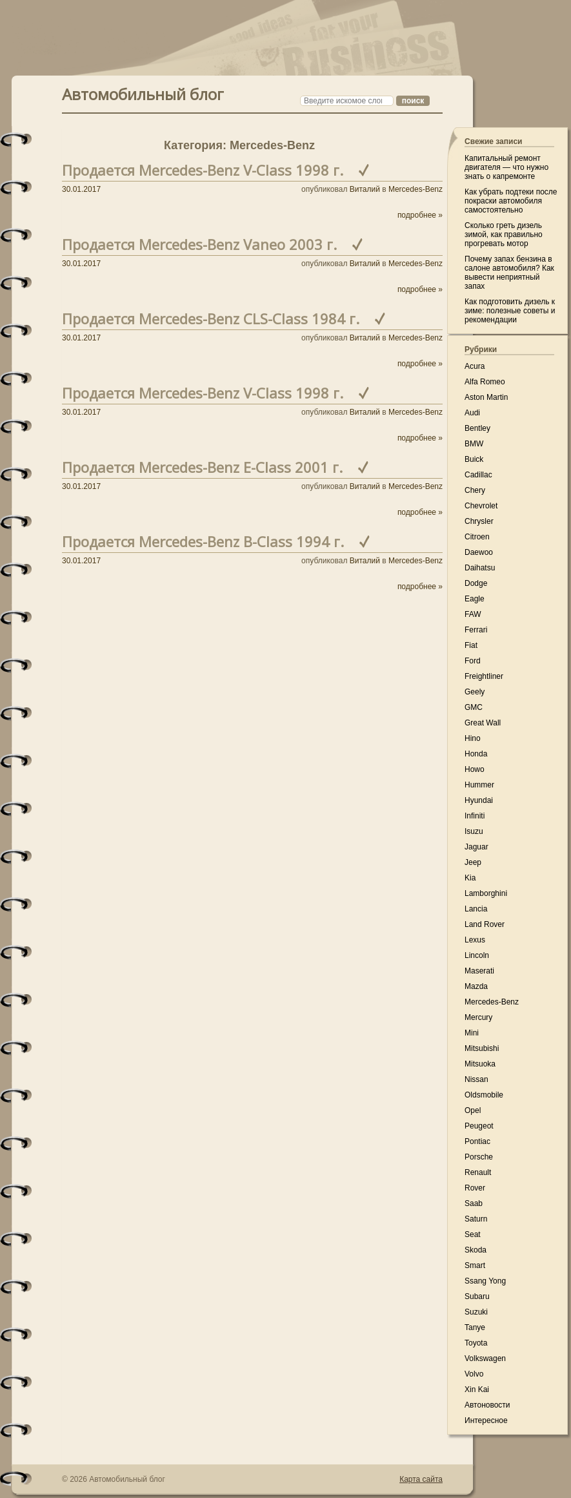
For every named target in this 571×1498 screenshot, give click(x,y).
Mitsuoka (480, 1063)
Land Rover (485, 924)
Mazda (476, 986)
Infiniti (475, 815)
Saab (474, 1203)
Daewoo (479, 552)
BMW (474, 443)
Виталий (365, 189)
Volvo (474, 1373)
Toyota (476, 1342)
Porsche (479, 1156)
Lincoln (477, 955)
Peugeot (479, 1125)
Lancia (476, 908)
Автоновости (487, 1405)
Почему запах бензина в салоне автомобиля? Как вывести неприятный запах (509, 273)
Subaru (477, 1296)
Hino (473, 738)
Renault (478, 1172)
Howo (475, 769)
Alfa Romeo (485, 381)
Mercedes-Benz (415, 189)
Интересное (486, 1420)
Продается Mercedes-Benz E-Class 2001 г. (202, 467)
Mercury (478, 1017)
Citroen (477, 536)
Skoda (475, 1249)
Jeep (473, 862)
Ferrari (476, 629)
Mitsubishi (482, 1048)
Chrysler (479, 521)
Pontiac (477, 1141)
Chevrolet (481, 505)
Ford (473, 660)
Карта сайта (421, 1479)
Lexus (475, 939)
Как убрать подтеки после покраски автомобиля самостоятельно (511, 200)
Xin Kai (477, 1389)
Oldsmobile (484, 1094)
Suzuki (476, 1311)
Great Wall (483, 722)
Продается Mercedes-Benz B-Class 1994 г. (203, 541)
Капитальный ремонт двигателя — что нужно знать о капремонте (506, 167)
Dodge (476, 583)
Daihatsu (480, 567)
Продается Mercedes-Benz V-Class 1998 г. (202, 170)
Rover (475, 1187)
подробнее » (420, 215)
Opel (473, 1110)
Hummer (479, 784)
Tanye (475, 1327)
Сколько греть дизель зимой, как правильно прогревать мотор (504, 234)
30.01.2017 (81, 189)
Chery (475, 490)
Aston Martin (486, 397)
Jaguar (476, 846)
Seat (473, 1234)
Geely (475, 691)
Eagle (475, 598)
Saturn (476, 1218)
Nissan (476, 1079)
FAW (473, 614)
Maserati (479, 970)
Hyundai (479, 800)
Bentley (477, 428)
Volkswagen (485, 1358)
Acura (475, 366)
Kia (470, 877)
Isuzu (474, 831)
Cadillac (478, 474)
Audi (472, 412)
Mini (472, 1032)
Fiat (471, 645)
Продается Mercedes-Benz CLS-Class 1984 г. (210, 318)
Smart (475, 1265)
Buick (474, 459)
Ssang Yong (485, 1280)
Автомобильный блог (143, 92)
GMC (474, 707)
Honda (476, 753)
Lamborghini (486, 893)
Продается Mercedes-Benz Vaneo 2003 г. (199, 244)
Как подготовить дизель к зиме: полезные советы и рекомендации (510, 310)
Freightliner (484, 676)
